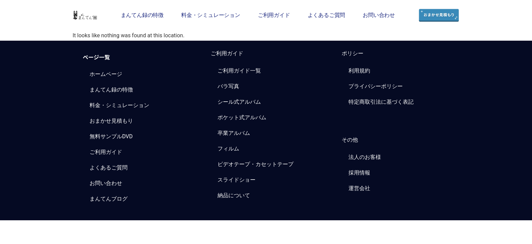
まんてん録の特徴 (142, 15)
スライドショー (236, 180)
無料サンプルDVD (111, 136)
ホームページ (106, 74)
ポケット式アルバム (241, 117)
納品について (233, 195)
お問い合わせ (379, 15)
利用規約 (359, 70)
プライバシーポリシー (375, 86)
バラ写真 (228, 86)
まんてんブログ (109, 199)
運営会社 (359, 188)
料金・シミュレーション (210, 15)
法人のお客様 (364, 157)
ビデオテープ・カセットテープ (255, 164)
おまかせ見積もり (111, 121)
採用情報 (359, 172)
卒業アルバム (233, 133)
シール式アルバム (239, 102)
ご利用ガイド (274, 15)
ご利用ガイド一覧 (239, 70)
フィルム (228, 148)
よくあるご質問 (326, 15)
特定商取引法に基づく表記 (381, 102)
